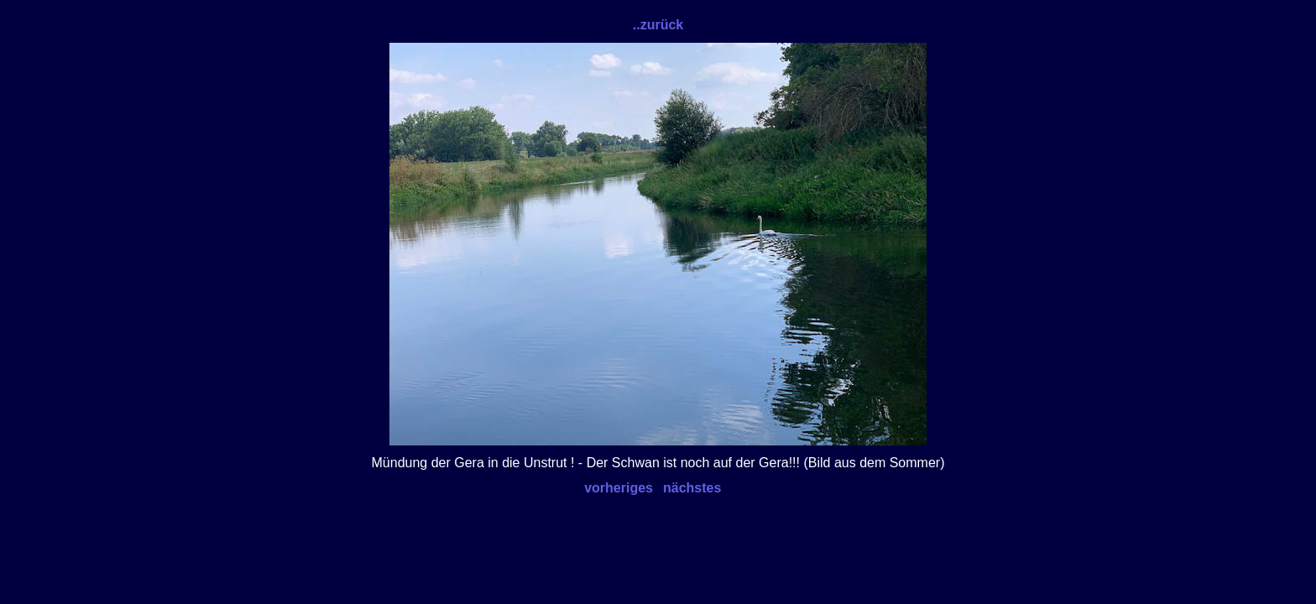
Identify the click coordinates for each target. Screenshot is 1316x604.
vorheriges (618, 488)
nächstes (692, 488)
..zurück (658, 25)
